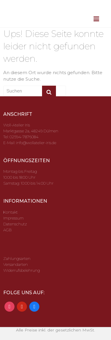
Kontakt (10, 212)
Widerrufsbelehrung (21, 270)
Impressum (13, 218)
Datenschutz (15, 224)
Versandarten (15, 264)
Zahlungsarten (16, 258)
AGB (7, 229)
